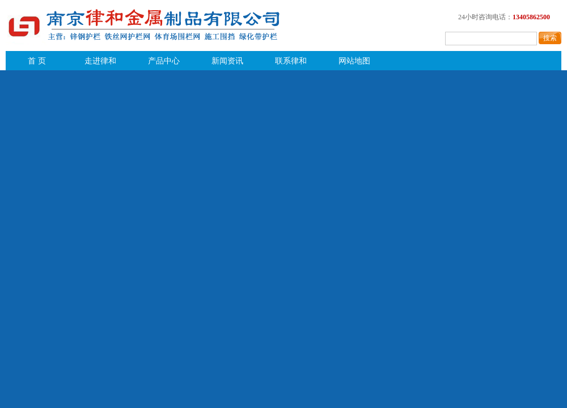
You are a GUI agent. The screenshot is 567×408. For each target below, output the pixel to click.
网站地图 (354, 61)
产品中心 (164, 61)
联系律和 (291, 61)
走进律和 (100, 61)
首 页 (37, 61)
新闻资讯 (227, 61)
